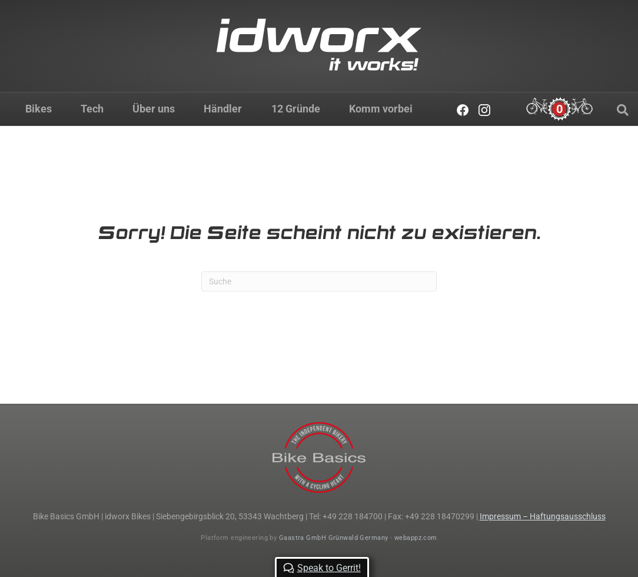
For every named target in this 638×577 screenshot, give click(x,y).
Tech (92, 108)
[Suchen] (622, 110)
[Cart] (559, 108)
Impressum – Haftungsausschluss (543, 516)
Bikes (38, 108)
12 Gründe (295, 108)
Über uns (153, 108)
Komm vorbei (381, 108)
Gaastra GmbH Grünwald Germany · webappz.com (358, 538)
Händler (223, 108)
